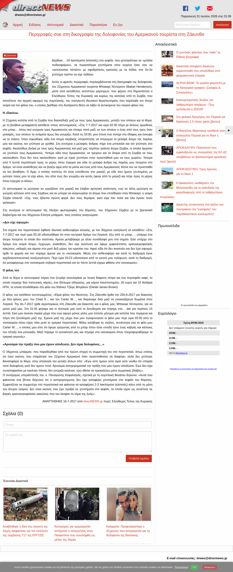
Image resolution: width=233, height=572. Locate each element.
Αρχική (18, 25)
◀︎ (160, 135)
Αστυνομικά (55, 25)
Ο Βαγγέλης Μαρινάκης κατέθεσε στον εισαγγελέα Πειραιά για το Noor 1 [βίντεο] (201, 138)
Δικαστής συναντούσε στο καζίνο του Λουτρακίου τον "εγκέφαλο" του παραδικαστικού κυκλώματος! (200, 212)
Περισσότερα (181, 567)
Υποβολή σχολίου (139, 461)
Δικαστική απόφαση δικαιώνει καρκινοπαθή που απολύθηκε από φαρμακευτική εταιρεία (198, 74)
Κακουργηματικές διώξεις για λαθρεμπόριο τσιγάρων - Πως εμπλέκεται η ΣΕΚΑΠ (195, 108)
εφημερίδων (203, 309)
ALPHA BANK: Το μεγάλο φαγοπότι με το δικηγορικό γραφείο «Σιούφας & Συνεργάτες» (201, 91)
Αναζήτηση (222, 24)
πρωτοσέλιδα (188, 309)
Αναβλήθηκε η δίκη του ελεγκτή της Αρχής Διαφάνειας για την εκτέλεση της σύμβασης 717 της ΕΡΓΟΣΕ (25, 534)
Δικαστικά (76, 25)
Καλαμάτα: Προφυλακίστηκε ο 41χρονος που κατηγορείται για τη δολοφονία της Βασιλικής (128, 534)
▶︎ (230, 135)
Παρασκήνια (98, 25)
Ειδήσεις (35, 25)
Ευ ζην (118, 25)
